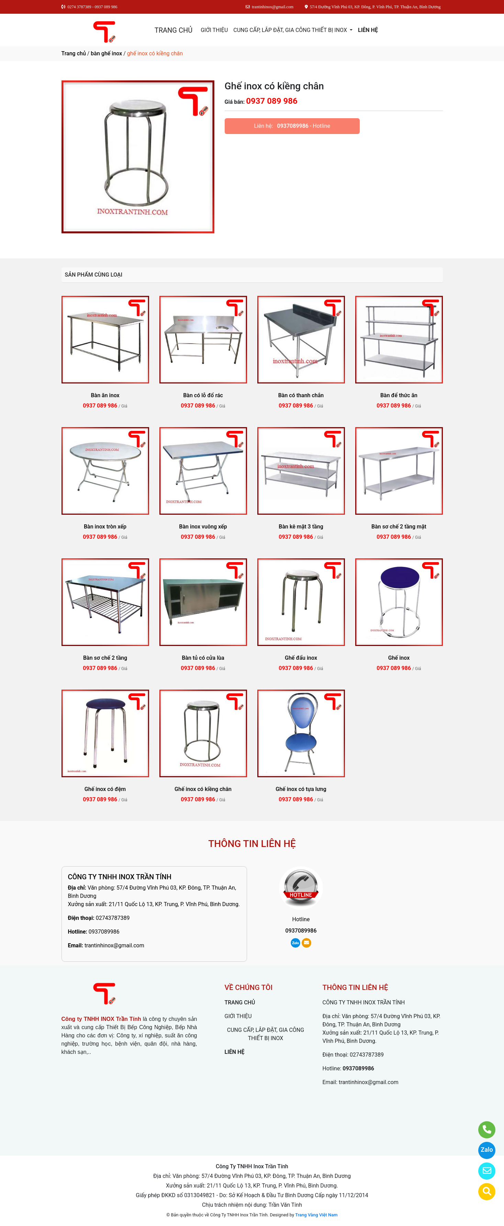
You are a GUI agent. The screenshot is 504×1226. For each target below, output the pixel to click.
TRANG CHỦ (173, 30)
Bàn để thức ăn (398, 395)
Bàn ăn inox (105, 395)
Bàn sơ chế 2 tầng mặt (398, 526)
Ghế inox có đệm (105, 789)
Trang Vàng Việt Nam (316, 1214)
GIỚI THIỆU (214, 30)
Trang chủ (73, 53)
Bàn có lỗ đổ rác (203, 395)
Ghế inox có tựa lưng (301, 789)
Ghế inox (399, 658)
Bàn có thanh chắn (301, 395)
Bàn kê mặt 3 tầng (301, 526)
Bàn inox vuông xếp (203, 526)
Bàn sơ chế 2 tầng (105, 658)
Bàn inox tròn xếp (105, 526)
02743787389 (113, 918)
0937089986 (293, 126)
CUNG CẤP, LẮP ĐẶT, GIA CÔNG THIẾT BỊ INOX (290, 30)
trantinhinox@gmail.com (114, 945)
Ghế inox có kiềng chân (203, 789)
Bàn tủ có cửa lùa (203, 658)
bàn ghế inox (106, 53)
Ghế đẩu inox (301, 658)
